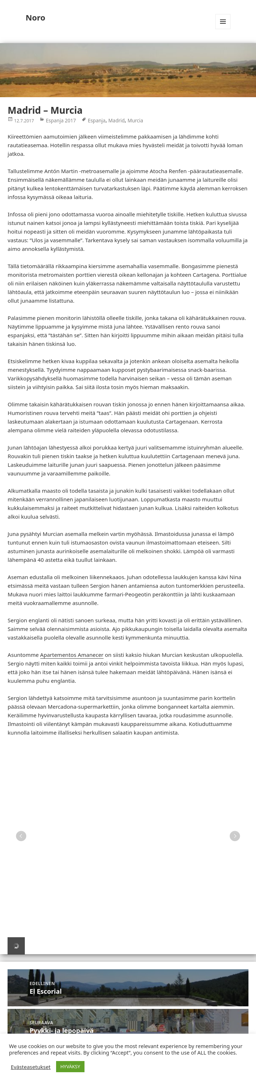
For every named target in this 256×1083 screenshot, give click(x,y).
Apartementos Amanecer (72, 654)
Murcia (135, 120)
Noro (35, 17)
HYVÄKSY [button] (70, 1066)
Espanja (96, 120)
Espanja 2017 (61, 120)
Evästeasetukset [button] (31, 1067)
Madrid (116, 120)
